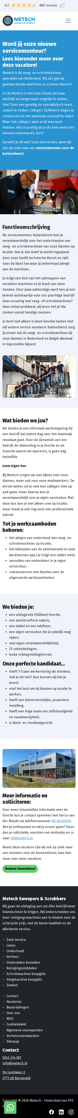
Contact (12, 996)
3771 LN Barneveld (16, 1078)
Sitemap (12, 1041)
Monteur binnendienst (20, 868)
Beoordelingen (17, 1007)
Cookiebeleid (16, 1024)
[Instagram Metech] (71, 1112)
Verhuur (12, 957)
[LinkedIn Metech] (62, 1112)
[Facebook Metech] (52, 1112)
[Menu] (68, 21)
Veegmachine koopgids (24, 979)
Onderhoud (15, 951)
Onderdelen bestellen (23, 963)
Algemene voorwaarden (24, 1030)
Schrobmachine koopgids (26, 974)
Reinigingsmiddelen (21, 968)
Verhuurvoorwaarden (22, 1036)
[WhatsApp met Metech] (10, 1107)
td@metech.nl (22, 838)
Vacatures (14, 1002)
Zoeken (12, 985)
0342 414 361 (11, 1058)
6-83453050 (62, 821)
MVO (9, 1019)
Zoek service (16, 940)
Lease (10, 945)
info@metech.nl (14, 1063)
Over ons (13, 1013)
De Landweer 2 (13, 1072)
